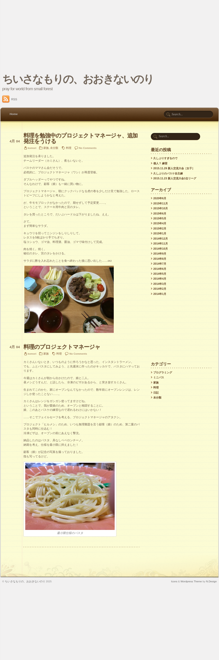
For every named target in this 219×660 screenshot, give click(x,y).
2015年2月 (159, 228)
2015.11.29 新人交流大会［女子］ (174, 168)
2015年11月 (160, 203)
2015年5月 (159, 218)
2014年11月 (160, 243)
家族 (46, 147)
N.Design (211, 581)
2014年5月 (159, 273)
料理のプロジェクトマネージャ (61, 347)
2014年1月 (159, 294)
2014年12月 (160, 238)
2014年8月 (159, 258)
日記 (156, 392)
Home (14, 114)
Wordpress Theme (191, 581)
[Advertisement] (109, 33)
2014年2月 (159, 288)
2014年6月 (159, 268)
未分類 (54, 147)
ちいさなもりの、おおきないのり (77, 79)
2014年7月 (159, 263)
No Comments (88, 147)
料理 (68, 147)
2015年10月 (160, 208)
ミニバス (158, 377)
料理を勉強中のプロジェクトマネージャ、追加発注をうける (80, 138)
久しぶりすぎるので (165, 158)
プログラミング (162, 372)
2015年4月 (159, 223)
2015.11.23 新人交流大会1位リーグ (174, 178)
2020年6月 (159, 198)
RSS (9, 99)
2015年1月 (159, 233)
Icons (174, 581)
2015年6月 (159, 213)
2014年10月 (160, 248)
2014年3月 (159, 283)
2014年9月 (159, 253)
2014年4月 (159, 278)
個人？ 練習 (160, 163)
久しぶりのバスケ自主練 (168, 173)
